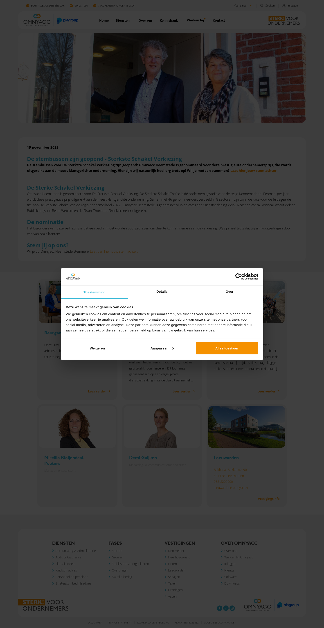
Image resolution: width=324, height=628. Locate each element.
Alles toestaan (226, 348)
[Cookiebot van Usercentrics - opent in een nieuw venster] (238, 276)
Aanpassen (162, 348)
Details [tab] (162, 291)
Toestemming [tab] (94, 292)
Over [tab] (230, 291)
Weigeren (97, 348)
